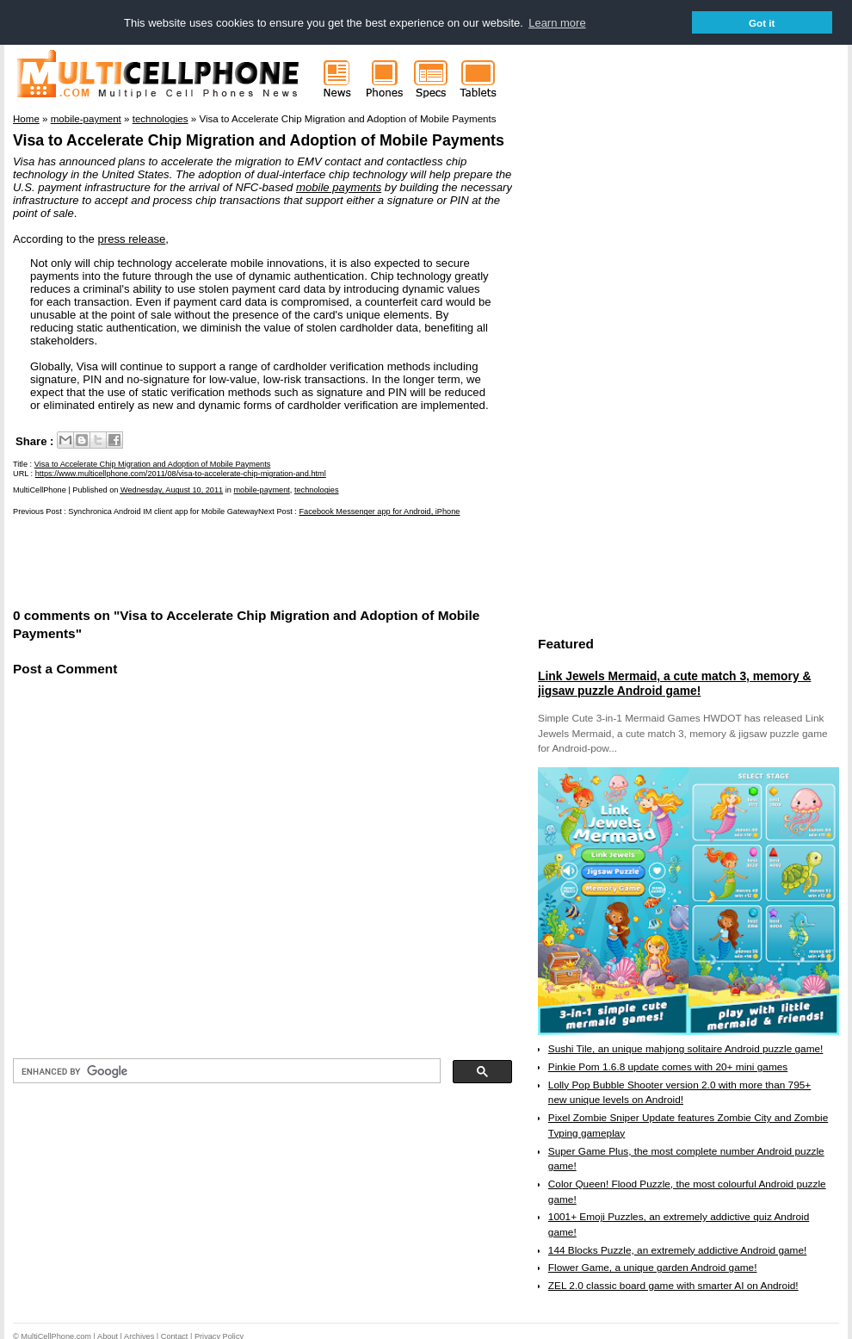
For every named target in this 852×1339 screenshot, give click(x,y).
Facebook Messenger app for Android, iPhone (379, 511)
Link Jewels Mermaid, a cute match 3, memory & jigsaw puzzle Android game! (674, 682)
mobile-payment (261, 490)
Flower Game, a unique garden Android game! (652, 1268)
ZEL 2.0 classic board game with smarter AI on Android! (673, 1285)
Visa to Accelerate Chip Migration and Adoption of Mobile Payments (258, 139)
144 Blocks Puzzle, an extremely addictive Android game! (677, 1249)
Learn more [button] (556, 22)
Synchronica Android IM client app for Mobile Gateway (163, 511)
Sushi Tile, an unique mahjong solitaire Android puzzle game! (686, 1048)
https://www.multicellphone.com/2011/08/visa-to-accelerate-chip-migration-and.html (180, 472)
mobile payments (338, 186)
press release (132, 238)
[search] (225, 1071)
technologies (316, 490)
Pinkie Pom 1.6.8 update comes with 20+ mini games (667, 1066)
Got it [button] (762, 22)
